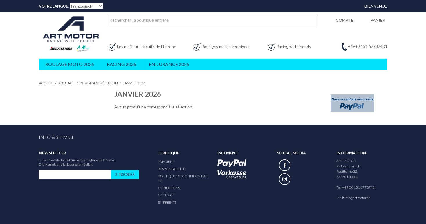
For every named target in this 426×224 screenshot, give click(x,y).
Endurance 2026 (169, 64)
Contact (166, 195)
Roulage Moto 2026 (69, 64)
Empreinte (167, 202)
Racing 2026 (121, 64)
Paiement (166, 161)
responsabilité (171, 169)
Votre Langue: (54, 6)
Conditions (169, 188)
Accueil (46, 83)
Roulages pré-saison (99, 83)
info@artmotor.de (357, 198)
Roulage (66, 83)
